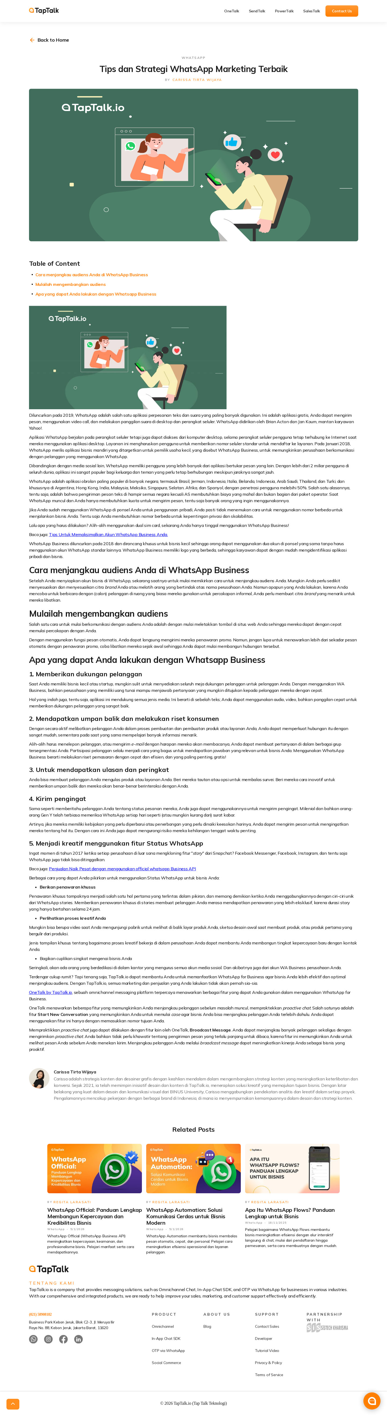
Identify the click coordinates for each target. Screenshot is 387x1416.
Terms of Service (269, 1392)
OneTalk (231, 11)
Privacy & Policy (268, 1380)
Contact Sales (267, 1344)
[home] (47, 11)
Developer (263, 1356)
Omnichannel (163, 1344)
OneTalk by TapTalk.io (50, 992)
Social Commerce (166, 1380)
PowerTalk (284, 11)
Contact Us (342, 11)
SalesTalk (311, 11)
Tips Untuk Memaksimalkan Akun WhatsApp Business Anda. (108, 534)
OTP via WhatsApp (168, 1368)
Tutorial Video (267, 1368)
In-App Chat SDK (166, 1356)
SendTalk (257, 11)
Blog (207, 1344)
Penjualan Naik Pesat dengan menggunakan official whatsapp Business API (122, 868)
